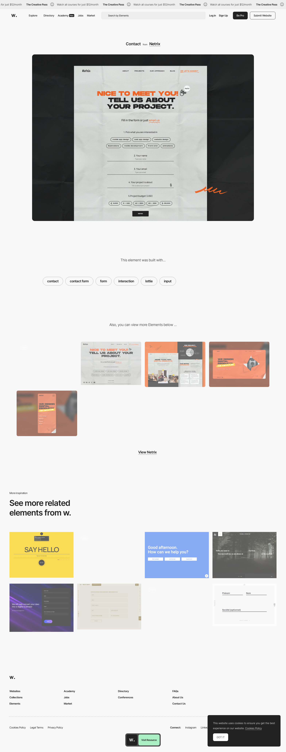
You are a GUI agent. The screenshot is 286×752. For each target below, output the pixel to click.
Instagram (190, 727)
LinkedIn (205, 727)
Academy (66, 15)
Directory (49, 15)
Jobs (80, 15)
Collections (15, 697)
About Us (177, 697)
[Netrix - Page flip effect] (47, 363)
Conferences (125, 697)
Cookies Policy (17, 727)
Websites (14, 691)
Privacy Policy (55, 727)
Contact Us (178, 703)
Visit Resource (149, 739)
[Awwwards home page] (131, 739)
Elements (14, 703)
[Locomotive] (177, 555)
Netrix (154, 44)
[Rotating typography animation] (109, 555)
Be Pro (240, 15)
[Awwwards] (14, 15)
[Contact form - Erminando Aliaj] (177, 606)
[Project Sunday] (109, 606)
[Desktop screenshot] (239, 364)
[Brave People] (244, 555)
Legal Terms (36, 727)
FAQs (175, 691)
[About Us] (175, 364)
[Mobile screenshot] (47, 413)
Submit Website (263, 15)
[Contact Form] (41, 608)
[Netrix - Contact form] (111, 363)
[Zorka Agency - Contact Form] (41, 555)
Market (91, 15)
